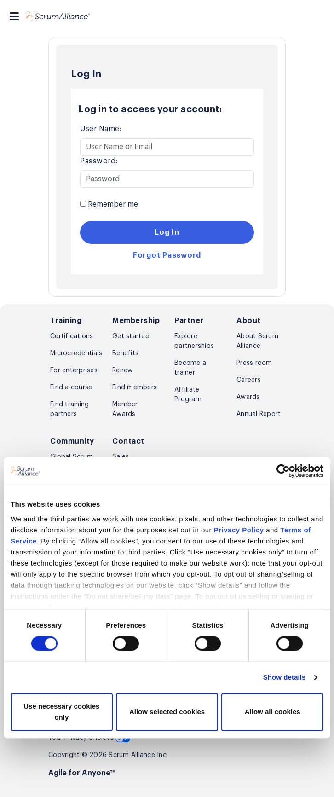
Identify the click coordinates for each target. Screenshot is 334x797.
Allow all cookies (272, 712)
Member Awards (125, 409)
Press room (254, 363)
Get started (131, 336)
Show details (284, 677)
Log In (167, 232)
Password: (99, 161)
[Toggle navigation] (14, 16)
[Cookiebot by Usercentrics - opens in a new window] (283, 471)
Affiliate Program (188, 395)
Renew (122, 370)
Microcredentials (74, 353)
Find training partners (69, 409)
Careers (248, 380)
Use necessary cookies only (61, 712)
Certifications (71, 336)
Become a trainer (190, 368)
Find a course (71, 387)
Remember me (109, 204)
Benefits (125, 353)
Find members (134, 387)
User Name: (100, 129)
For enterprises (74, 370)
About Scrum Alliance (257, 341)
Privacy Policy (239, 530)
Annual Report (258, 414)
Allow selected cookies (167, 712)
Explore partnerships (194, 341)
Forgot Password (167, 255)
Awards (248, 397)
